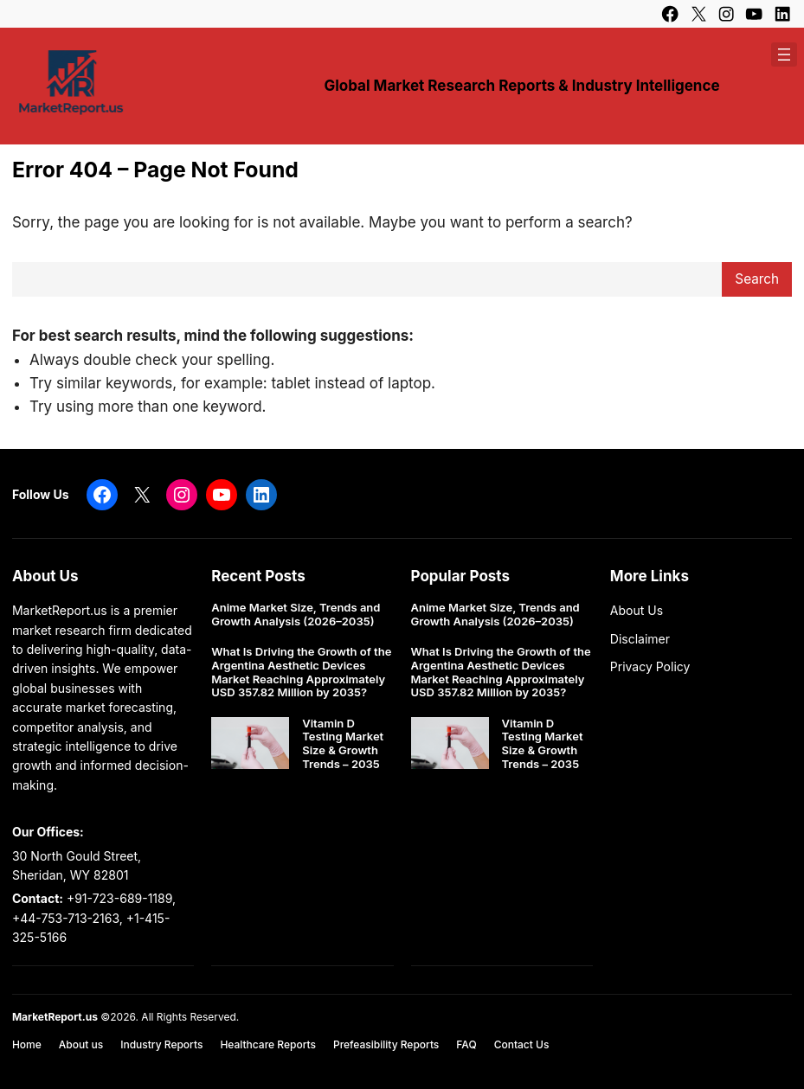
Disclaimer (640, 638)
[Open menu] (784, 54)
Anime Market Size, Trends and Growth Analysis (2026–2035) (295, 614)
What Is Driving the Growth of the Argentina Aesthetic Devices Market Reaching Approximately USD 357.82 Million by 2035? (301, 672)
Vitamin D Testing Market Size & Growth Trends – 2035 (342, 744)
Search (757, 279)
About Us (636, 610)
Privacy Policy (650, 666)
